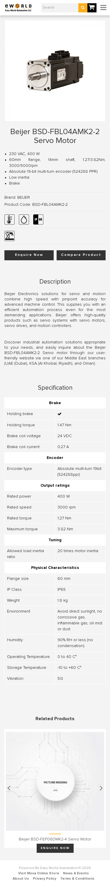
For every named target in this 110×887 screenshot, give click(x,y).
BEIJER (23, 197)
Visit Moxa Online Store (38, 873)
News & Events (76, 873)
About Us (21, 879)
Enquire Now (29, 255)
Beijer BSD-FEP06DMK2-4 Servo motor (55, 839)
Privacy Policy (44, 879)
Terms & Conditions (77, 879)
